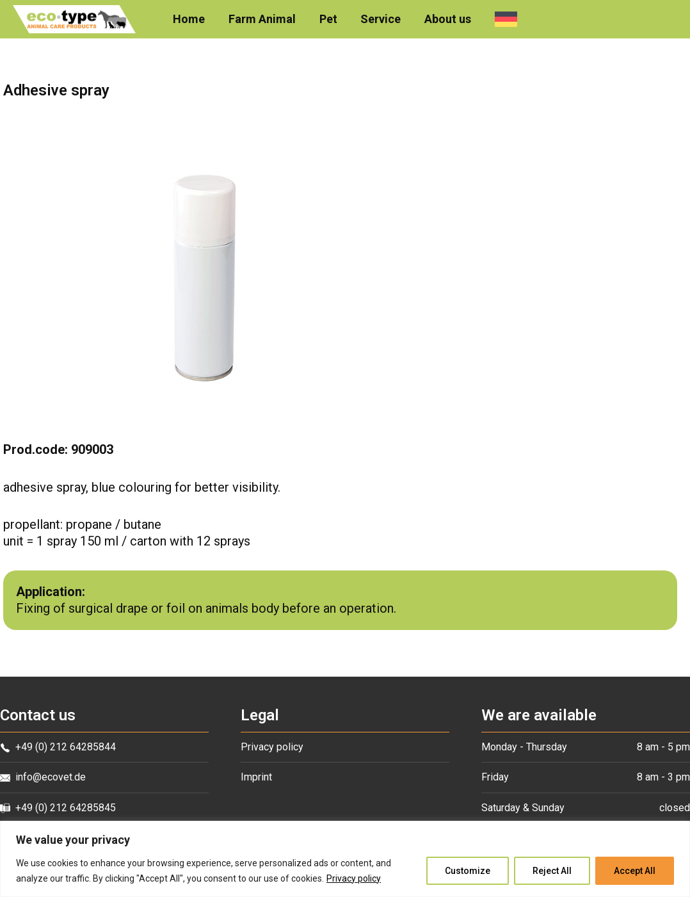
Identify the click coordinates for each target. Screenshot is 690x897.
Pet (328, 19)
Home (190, 19)
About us (447, 19)
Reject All (552, 871)
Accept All (634, 871)
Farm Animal (262, 19)
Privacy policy (353, 878)
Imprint (256, 777)
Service (380, 19)
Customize (467, 871)
